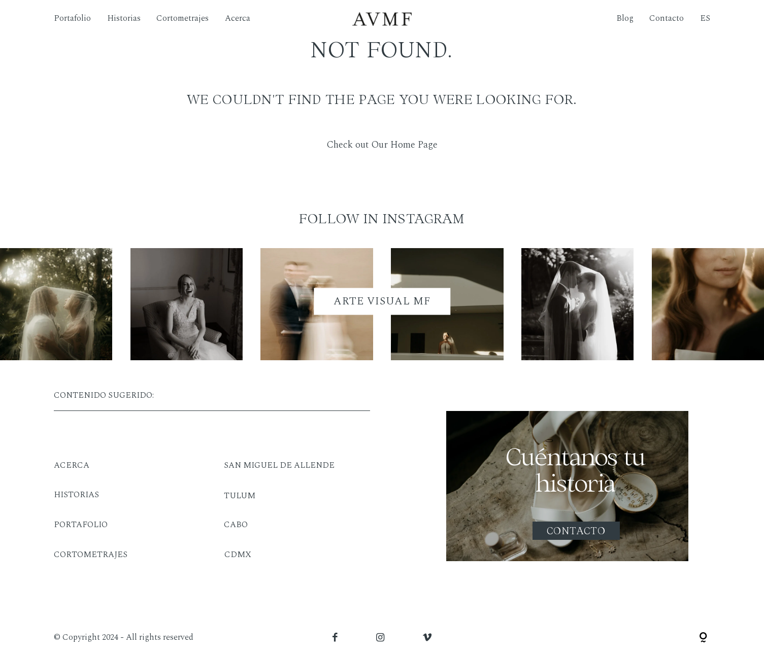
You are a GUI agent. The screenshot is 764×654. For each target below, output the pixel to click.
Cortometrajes (182, 19)
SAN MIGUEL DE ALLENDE (279, 465)
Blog (625, 19)
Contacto (666, 19)
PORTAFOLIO (81, 525)
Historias (124, 19)
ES (705, 19)
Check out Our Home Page (382, 144)
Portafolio (72, 19)
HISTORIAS (76, 495)
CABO (236, 525)
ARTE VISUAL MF (382, 301)
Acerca (237, 19)
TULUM (239, 496)
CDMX (237, 554)
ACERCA (71, 465)
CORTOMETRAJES (90, 554)
